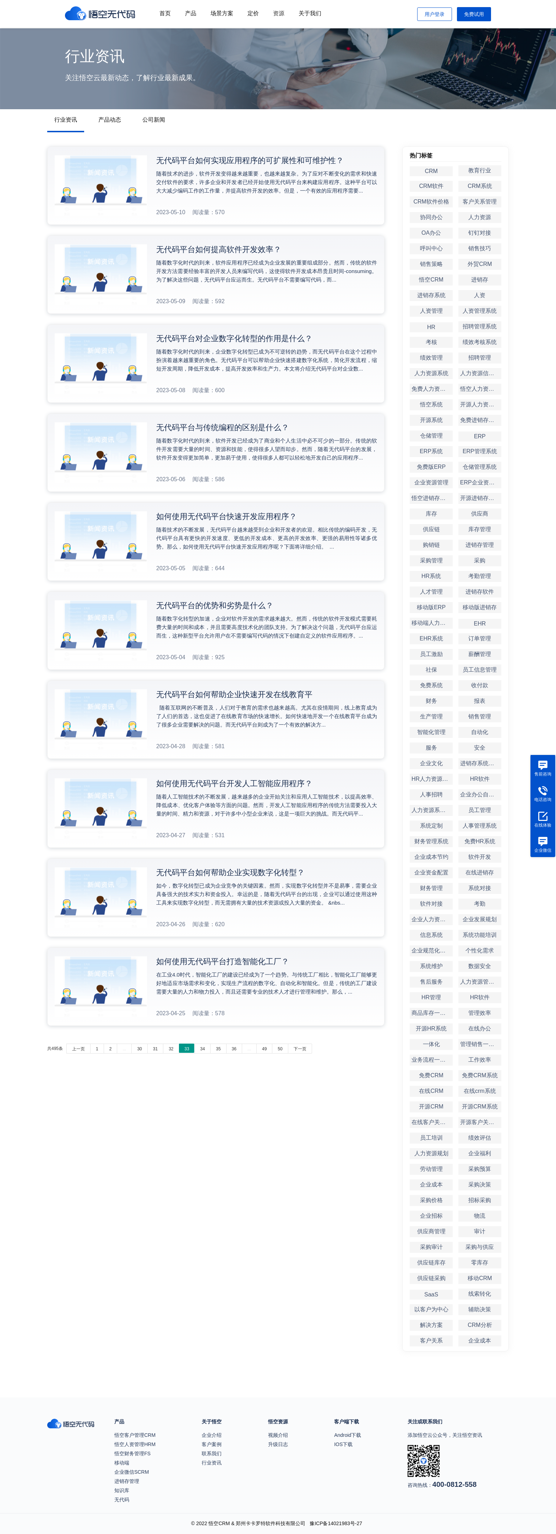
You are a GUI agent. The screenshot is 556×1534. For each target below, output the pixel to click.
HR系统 (431, 576)
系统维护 (431, 966)
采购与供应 (479, 1247)
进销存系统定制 (480, 763)
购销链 (431, 545)
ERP (480, 436)
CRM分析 (480, 1325)
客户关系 (431, 1341)
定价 (253, 13)
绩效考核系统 (480, 342)
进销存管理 (479, 545)
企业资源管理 (431, 482)
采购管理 (431, 560)
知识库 (121, 1490)
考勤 (479, 904)
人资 (479, 295)
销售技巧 (479, 248)
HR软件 (480, 779)
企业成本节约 (431, 857)
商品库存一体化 (431, 1013)
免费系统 (431, 685)
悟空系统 (431, 404)
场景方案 (222, 13)
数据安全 (479, 966)
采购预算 (479, 1169)
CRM (431, 171)
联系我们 (212, 1453)
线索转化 (479, 1294)
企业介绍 (212, 1435)
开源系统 (431, 420)
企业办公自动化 (480, 794)
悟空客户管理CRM (135, 1435)
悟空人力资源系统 (480, 389)
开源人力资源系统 (480, 404)
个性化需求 (479, 950)
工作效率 (479, 1060)
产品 (190, 13)
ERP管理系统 (480, 451)
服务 (431, 748)
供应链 (431, 529)
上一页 (78, 1048)
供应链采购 (431, 1278)
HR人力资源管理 (432, 779)
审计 (479, 1231)
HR (431, 327)
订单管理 (479, 638)
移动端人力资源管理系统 (432, 623)
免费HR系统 (479, 841)
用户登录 (435, 14)
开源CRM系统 (479, 1107)
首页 (165, 13)
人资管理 (431, 311)
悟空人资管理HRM (135, 1444)
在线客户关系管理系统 (432, 1122)
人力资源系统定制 (432, 810)
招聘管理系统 (480, 326)
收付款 (479, 685)
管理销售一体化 (480, 1044)
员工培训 (431, 1138)
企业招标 (431, 1216)
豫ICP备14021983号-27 (336, 1523)
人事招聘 (431, 794)
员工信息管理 (480, 670)
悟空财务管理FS (132, 1453)
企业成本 (431, 1185)
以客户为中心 (431, 1309)
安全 (479, 748)
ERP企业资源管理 (480, 482)
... (124, 1048)
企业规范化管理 (431, 950)
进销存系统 (431, 295)
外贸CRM (480, 264)
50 (280, 1048)
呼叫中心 (431, 248)
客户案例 (212, 1444)
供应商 (479, 514)
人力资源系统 (431, 373)
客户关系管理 (480, 202)
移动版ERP (431, 607)
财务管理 (431, 888)
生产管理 (431, 716)
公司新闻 (153, 120)
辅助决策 (479, 1309)
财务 (431, 701)
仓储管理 (431, 436)
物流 (479, 1216)
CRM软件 (431, 186)
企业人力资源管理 (432, 919)
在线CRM (431, 1091)
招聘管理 (479, 358)
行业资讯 (65, 120)
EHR (480, 624)
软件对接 (431, 904)
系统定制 (431, 826)
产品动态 (109, 120)
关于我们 (310, 13)
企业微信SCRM (131, 1472)
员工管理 (479, 810)
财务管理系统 (431, 841)
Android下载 (347, 1435)
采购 (479, 560)
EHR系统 (431, 638)
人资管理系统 (480, 311)
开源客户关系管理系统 (480, 1122)
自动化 (479, 732)
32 (171, 1048)
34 (202, 1048)
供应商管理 (431, 1231)
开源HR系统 (431, 1029)
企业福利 (479, 1153)
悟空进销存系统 (431, 498)
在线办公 (479, 1029)
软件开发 (479, 857)
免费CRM (431, 1075)
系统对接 (479, 888)
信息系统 (431, 935)
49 (264, 1048)
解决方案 (431, 1325)
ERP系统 (431, 451)
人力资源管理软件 (480, 982)
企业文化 (431, 763)
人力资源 (479, 217)
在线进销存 (479, 872)
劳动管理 (431, 1169)
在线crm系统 (480, 1091)
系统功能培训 (480, 935)
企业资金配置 (431, 872)
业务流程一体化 (431, 1060)
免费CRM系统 (479, 1075)
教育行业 (479, 170)
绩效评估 (479, 1138)
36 (234, 1048)
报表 (479, 701)
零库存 (479, 1263)
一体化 (431, 1044)
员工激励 (431, 654)
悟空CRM (431, 280)
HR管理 (431, 997)
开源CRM (431, 1107)
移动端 (121, 1463)
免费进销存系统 (480, 420)
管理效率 (479, 1013)
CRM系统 (480, 186)
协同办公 (431, 217)
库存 (431, 514)
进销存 (479, 280)
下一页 (300, 1048)
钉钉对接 (479, 233)
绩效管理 (431, 358)
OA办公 (431, 233)
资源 (278, 13)
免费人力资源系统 (432, 389)
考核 (431, 342)
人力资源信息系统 (480, 373)
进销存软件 (479, 592)
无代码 (121, 1499)
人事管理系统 (480, 826)
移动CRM (480, 1278)
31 (155, 1048)
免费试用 (474, 14)
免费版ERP (431, 467)
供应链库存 (431, 1263)
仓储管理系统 (480, 467)
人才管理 (431, 592)
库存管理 (479, 529)
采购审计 (431, 1247)
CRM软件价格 (431, 202)
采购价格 (431, 1200)
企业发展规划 (480, 919)
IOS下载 (343, 1444)
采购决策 (479, 1185)
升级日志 (278, 1444)
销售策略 (431, 264)
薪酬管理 (479, 654)
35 (218, 1048)
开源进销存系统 (480, 498)
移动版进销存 (480, 607)
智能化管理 (431, 732)
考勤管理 (479, 576)
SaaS (431, 1294)
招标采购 (479, 1200)
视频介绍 (278, 1435)
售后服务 (431, 982)
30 (139, 1048)
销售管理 (479, 716)
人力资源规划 (431, 1153)
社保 (431, 670)
